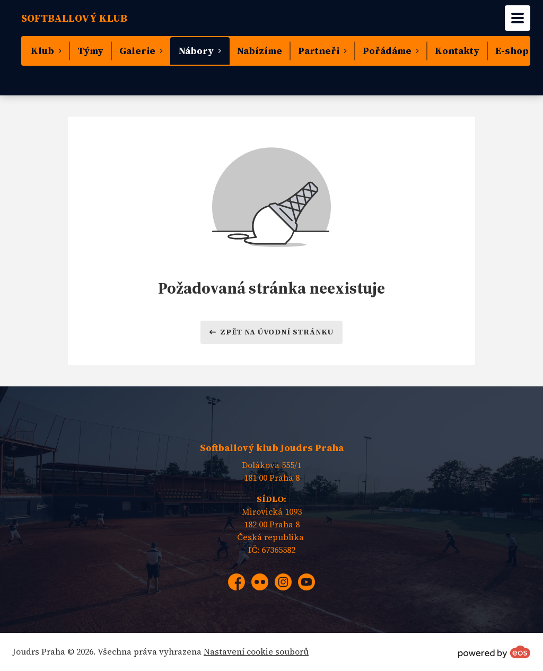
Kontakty (457, 51)
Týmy (90, 51)
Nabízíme (259, 51)
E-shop (512, 51)
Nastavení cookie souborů (256, 651)
